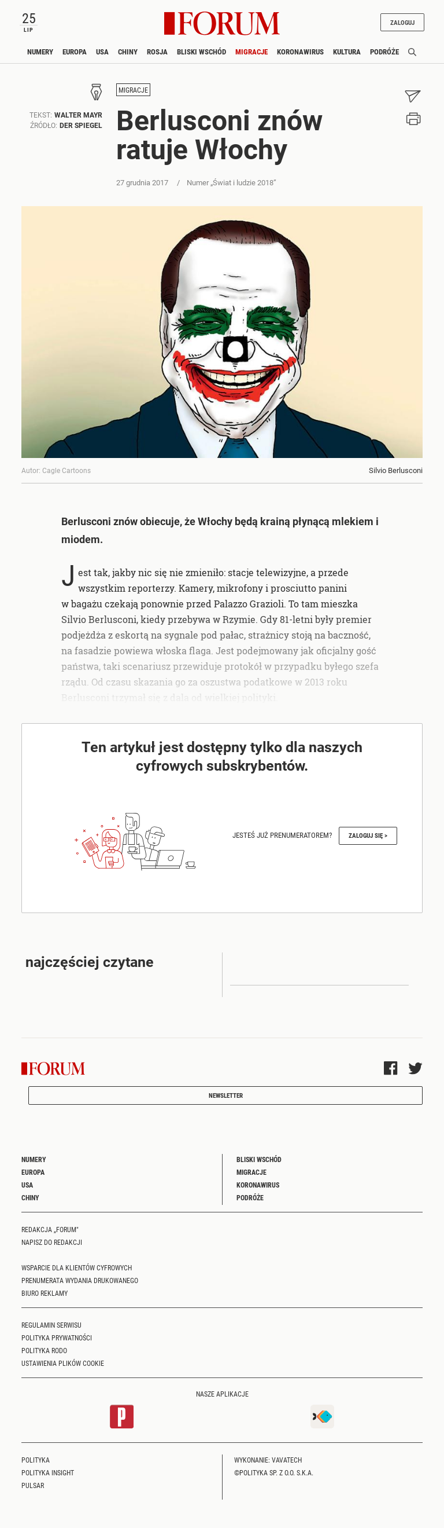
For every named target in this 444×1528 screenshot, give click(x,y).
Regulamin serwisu (51, 1324)
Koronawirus (300, 51)
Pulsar (32, 1485)
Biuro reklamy (44, 1293)
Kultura (347, 51)
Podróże (384, 51)
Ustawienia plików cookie (62, 1363)
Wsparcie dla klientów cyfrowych (76, 1267)
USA (102, 51)
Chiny (128, 51)
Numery (40, 51)
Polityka (35, 1459)
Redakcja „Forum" (50, 1229)
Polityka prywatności (56, 1337)
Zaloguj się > (368, 835)
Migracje (251, 51)
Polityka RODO (44, 1350)
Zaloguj (402, 22)
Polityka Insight (47, 1472)
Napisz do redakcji (51, 1242)
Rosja (157, 51)
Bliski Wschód (201, 51)
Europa (74, 51)
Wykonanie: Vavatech (268, 1459)
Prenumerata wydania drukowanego (79, 1280)
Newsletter (226, 1095)
